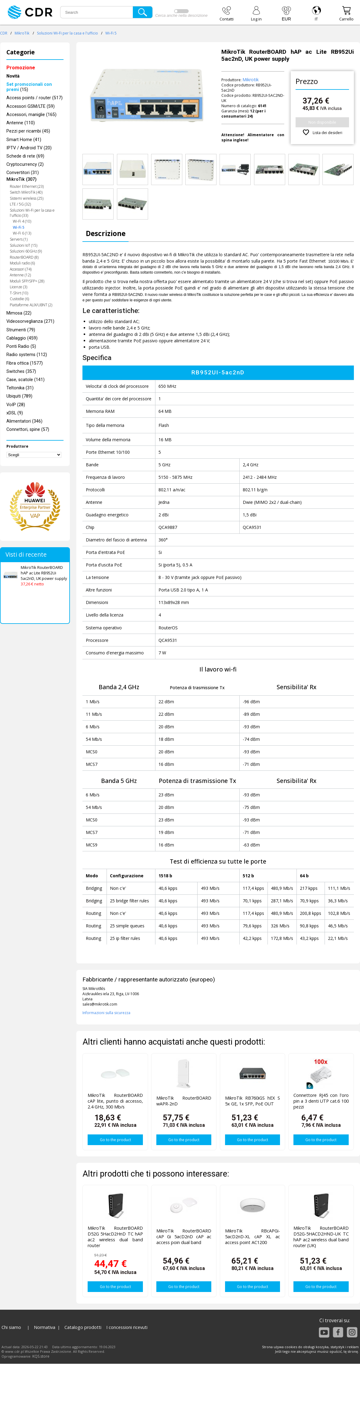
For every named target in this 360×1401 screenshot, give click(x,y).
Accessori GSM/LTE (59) (30, 106)
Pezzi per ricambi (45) (28, 131)
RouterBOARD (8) (24, 257)
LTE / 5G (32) (20, 204)
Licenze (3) (18, 286)
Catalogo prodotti (82, 1327)
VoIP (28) (15, 404)
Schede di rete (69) (25, 156)
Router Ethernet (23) (27, 186)
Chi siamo (11, 1327)
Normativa (44, 1327)
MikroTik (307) (21, 179)
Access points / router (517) (34, 97)
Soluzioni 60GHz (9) (26, 251)
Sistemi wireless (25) (26, 198)
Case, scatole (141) (25, 379)
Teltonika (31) (20, 388)
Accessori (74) (20, 269)
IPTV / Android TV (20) (29, 148)
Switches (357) (21, 371)
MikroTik (22, 33)
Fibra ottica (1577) (24, 363)
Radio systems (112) (26, 354)
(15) (29, 87)
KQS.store (40, 1356)
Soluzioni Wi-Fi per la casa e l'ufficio (67, 33)
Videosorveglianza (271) (30, 321)
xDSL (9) (14, 413)
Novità (13, 76)
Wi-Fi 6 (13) (22, 233)
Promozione (20, 68)
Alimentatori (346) (24, 421)
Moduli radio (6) (22, 263)
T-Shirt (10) (19, 293)
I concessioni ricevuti (126, 1327)
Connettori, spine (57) (27, 429)
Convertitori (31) (22, 172)
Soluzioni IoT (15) (23, 245)
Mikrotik (250, 79)
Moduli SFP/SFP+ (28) (27, 281)
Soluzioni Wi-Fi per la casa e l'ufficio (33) (32, 213)
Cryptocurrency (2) (25, 164)
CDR (3, 33)
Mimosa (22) (18, 313)
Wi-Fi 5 (111, 33)
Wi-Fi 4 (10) (22, 221)
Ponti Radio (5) (21, 346)
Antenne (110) (20, 123)
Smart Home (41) (23, 139)
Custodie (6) (19, 298)
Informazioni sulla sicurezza (106, 1012)
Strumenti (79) (20, 330)
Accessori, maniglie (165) (31, 114)
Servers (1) (18, 239)
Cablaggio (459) (22, 338)
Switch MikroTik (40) (26, 192)
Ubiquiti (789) (19, 396)
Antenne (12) (20, 275)
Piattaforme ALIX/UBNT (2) (31, 304)
